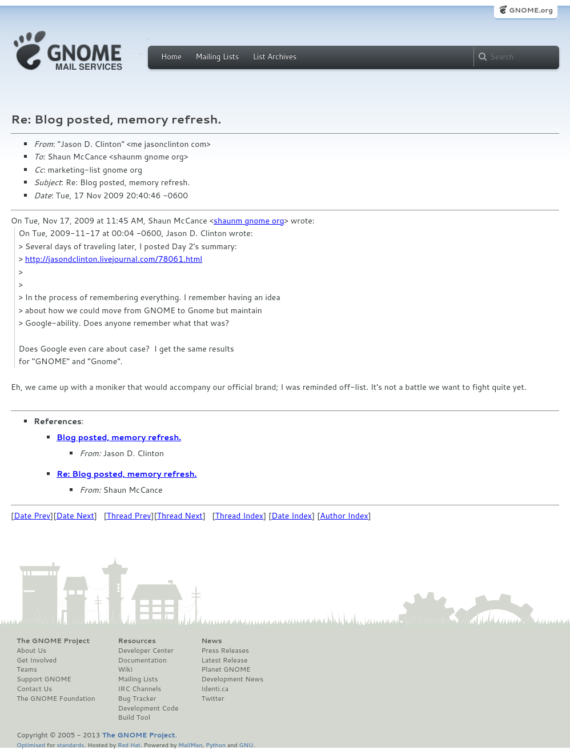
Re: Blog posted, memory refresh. (127, 474)
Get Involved (37, 660)
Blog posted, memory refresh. (119, 437)
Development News (232, 679)
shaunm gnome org (249, 220)
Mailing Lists (217, 56)
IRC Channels (140, 688)
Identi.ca (214, 688)
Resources (137, 640)
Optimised (31, 744)
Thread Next (180, 515)
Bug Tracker (137, 698)
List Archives (274, 56)
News (211, 640)
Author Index (344, 515)
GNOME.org (531, 10)
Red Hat (129, 744)
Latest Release (224, 660)
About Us (31, 650)
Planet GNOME (225, 669)
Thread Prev (129, 515)
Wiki (125, 669)
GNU (246, 744)
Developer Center (146, 650)
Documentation (142, 660)
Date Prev (32, 515)
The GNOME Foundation (56, 698)
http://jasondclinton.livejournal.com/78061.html (113, 259)
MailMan (190, 744)
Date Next (75, 515)
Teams (27, 669)
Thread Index (239, 515)
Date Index (291, 515)
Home (171, 56)
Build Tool (134, 717)
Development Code (148, 708)
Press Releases (224, 650)
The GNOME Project (53, 640)
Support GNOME (44, 679)
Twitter (212, 698)
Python (216, 744)
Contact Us (34, 688)
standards (70, 744)
